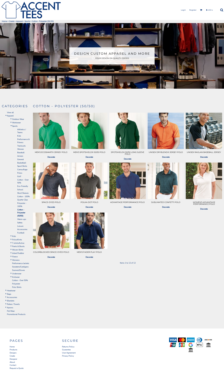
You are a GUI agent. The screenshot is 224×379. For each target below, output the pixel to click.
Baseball (21, 152)
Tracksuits (21, 146)
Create (11, 21)
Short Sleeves (23, 193)
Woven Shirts (17, 250)
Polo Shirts (16, 287)
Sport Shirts (22, 166)
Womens (16, 260)
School (20, 189)
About (12, 362)
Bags (9, 294)
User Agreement (69, 353)
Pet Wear (11, 311)
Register (192, 10)
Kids (19, 136)
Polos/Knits (17, 239)
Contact (13, 365)
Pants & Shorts (18, 246)
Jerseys (20, 156)
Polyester (16, 284)
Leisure (20, 226)
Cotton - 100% (23, 196)
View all (10, 112)
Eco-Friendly (22, 186)
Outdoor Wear (18, 119)
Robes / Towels (13, 304)
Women (20, 149)
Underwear (16, 273)
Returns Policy (68, 346)
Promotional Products (16, 314)
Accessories (22, 229)
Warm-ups (21, 219)
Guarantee (66, 349)
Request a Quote (16, 368)
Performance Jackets (20, 263)
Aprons (10, 307)
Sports (27, 21)
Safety (19, 222)
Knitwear (16, 277)
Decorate (51, 157)
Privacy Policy (68, 356)
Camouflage (22, 169)
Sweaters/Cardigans (20, 267)
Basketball (21, 163)
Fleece (15, 256)
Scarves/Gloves (18, 270)
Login (183, 10)
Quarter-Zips (22, 200)
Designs (13, 353)
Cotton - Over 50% (20, 280)
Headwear (11, 290)
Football (20, 233)
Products (13, 349)
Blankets (10, 301)
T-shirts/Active (18, 243)
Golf (19, 176)
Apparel (19, 21)
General (20, 159)
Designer (13, 359)
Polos (19, 173)
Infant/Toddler (18, 253)
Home (4, 21)
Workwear (16, 122)
